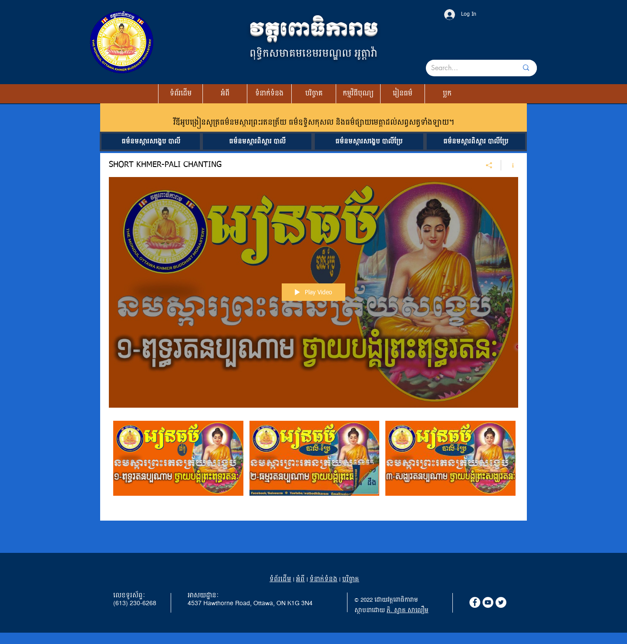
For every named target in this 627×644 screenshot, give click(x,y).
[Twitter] (501, 602)
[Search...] (464, 68)
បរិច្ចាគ (350, 579)
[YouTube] (487, 602)
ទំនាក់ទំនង (323, 579)
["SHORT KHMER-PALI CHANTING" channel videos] (313, 464)
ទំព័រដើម (280, 579)
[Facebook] (474, 602)
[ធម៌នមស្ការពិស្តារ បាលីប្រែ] (476, 141)
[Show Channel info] (509, 165)
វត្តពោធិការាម (313, 29)
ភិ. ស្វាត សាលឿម (407, 610)
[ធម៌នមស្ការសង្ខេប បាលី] (151, 141)
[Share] (489, 165)
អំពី (300, 579)
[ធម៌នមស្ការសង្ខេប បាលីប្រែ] (369, 141)
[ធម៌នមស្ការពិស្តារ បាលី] (257, 141)
